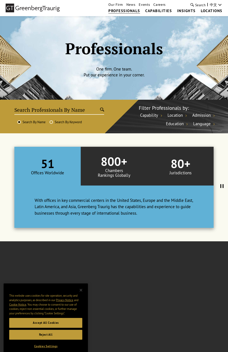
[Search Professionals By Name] (57, 110)
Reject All (46, 344)
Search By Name (34, 122)
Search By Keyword (68, 122)
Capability (149, 115)
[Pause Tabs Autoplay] (222, 186)
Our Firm (115, 4)
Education (175, 123)
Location (175, 115)
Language (202, 123)
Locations (211, 11)
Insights (186, 11)
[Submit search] (102, 110)
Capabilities (158, 11)
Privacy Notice (64, 309)
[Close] (81, 299)
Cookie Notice (17, 313)
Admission (201, 115)
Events (144, 4)
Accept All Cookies (46, 331)
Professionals (124, 11)
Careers (159, 4)
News (131, 4)
